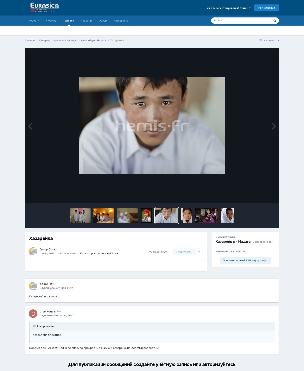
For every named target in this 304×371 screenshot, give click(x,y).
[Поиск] (233, 20)
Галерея (68, 22)
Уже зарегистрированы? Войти (228, 7)
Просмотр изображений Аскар (99, 253)
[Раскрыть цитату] (34, 326)
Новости (33, 20)
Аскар (53, 249)
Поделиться (158, 251)
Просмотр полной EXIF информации (245, 260)
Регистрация (266, 7)
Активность (121, 20)
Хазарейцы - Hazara (233, 241)
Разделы (86, 20)
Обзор (103, 20)
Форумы (51, 20)
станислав (47, 311)
